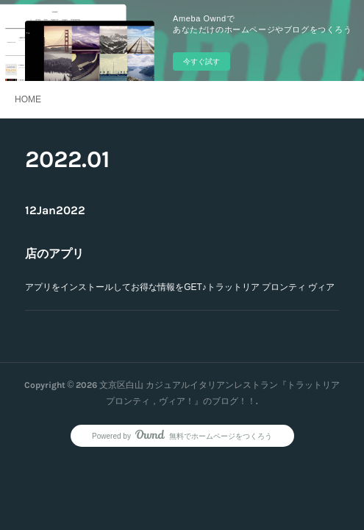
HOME (28, 99)
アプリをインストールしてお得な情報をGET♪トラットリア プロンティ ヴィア (180, 287)
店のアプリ (54, 253)
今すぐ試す (201, 61)
